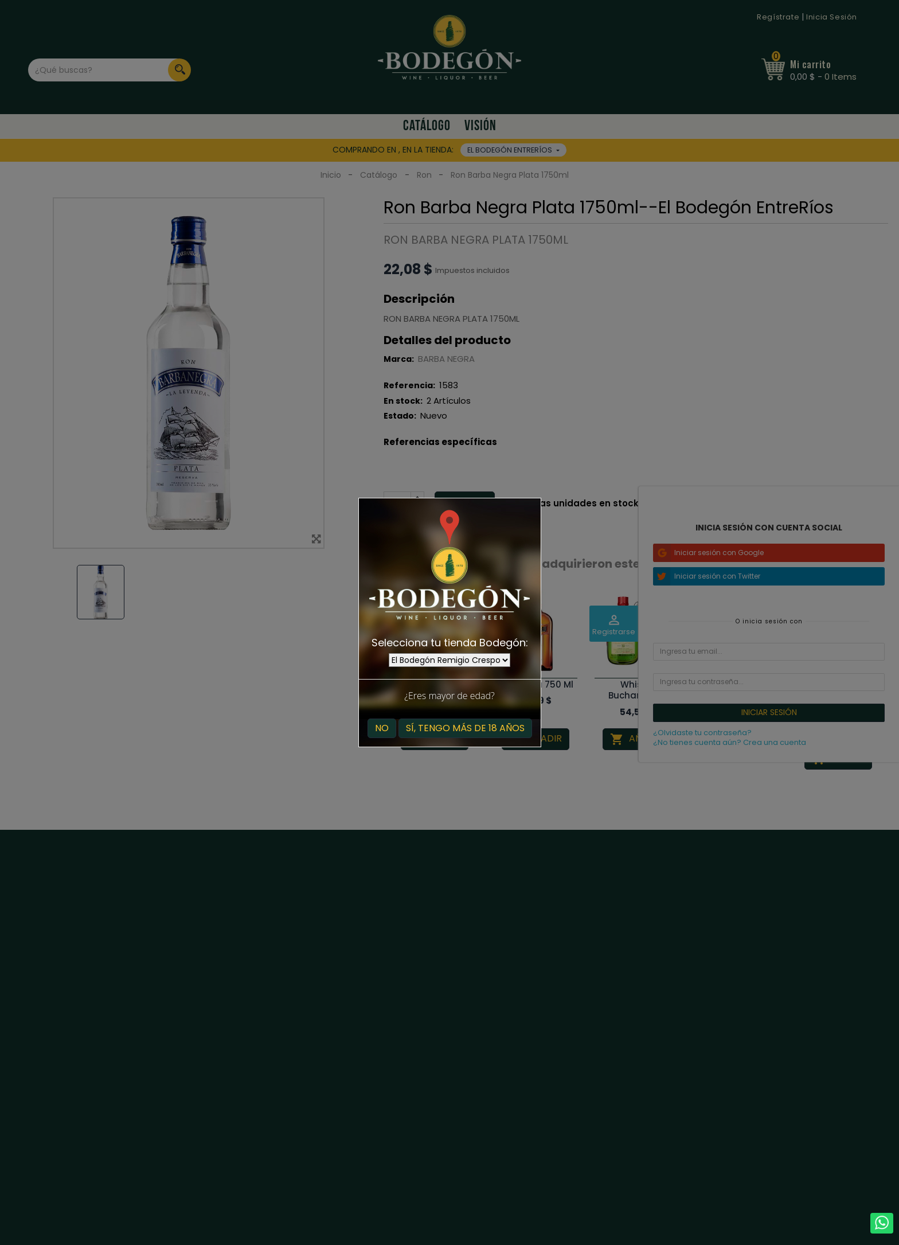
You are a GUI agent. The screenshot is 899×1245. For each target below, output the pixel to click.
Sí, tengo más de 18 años (465, 728)
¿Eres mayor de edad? (449, 695)
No (382, 728)
